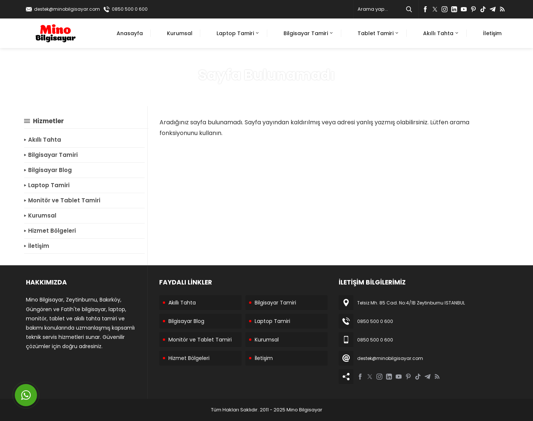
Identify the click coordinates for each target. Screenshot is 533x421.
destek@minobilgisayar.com (67, 9)
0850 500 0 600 (130, 9)
